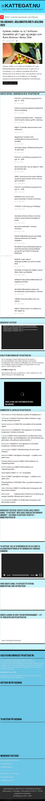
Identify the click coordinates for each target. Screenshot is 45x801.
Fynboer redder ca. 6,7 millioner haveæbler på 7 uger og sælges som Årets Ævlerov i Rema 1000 (22, 34)
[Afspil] (4, 575)
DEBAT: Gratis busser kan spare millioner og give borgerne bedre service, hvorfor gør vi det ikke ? (28, 179)
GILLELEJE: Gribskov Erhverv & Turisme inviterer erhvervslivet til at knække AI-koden (27, 218)
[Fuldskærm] (40, 575)
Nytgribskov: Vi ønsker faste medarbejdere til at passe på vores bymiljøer (26, 139)
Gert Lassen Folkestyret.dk (12, 494)
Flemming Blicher (7, 482)
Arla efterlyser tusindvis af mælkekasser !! (27, 415)
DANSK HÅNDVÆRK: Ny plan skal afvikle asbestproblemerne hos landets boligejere (28, 238)
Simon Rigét (5, 473)
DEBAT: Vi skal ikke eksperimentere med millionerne (21, 17)
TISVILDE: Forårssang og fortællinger (28, 206)
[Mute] (36, 575)
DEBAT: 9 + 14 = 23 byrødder (21, 473)
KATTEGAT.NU (22, 5)
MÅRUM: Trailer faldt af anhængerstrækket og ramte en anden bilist (28, 262)
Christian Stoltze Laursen (9, 461)
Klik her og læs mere (10, 83)
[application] (22, 337)
